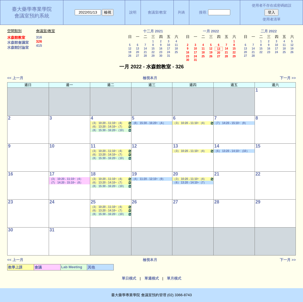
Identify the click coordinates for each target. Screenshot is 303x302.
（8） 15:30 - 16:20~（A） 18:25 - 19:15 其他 (148, 123)
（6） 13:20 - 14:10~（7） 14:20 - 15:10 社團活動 (189, 182)
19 (129, 52)
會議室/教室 (157, 12)
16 (160, 48)
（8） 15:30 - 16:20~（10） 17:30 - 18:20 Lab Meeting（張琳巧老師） (111, 130)
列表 (181, 12)
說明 (132, 12)
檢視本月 (150, 78)
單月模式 (174, 278)
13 (137, 48)
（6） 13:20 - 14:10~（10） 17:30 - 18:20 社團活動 (231, 151)
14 (145, 48)
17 (168, 48)
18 (176, 48)
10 (168, 45)
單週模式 (151, 278)
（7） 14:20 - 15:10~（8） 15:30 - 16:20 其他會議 (66, 182)
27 (137, 55)
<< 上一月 (15, 78)
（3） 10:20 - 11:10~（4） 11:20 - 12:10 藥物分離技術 (111, 123)
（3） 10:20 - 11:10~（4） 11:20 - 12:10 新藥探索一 (193, 123)
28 (145, 55)
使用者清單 (272, 19)
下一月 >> (288, 78)
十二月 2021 (153, 31)
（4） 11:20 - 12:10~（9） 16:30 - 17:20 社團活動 (148, 179)
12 (129, 48)
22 (152, 52)
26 (129, 55)
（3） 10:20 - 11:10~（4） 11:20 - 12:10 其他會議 (66, 179)
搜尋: (203, 12)
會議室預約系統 (31, 16)
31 (168, 55)
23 (160, 52)
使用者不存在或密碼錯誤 (271, 5)
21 (145, 52)
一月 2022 (211, 31)
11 (176, 45)
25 (176, 52)
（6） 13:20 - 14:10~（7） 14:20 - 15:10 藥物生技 (111, 126)
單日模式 (129, 278)
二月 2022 (269, 31)
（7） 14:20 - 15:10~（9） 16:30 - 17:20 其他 (230, 123)
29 (152, 55)
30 (160, 55)
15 (152, 48)
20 (137, 52)
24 (168, 52)
